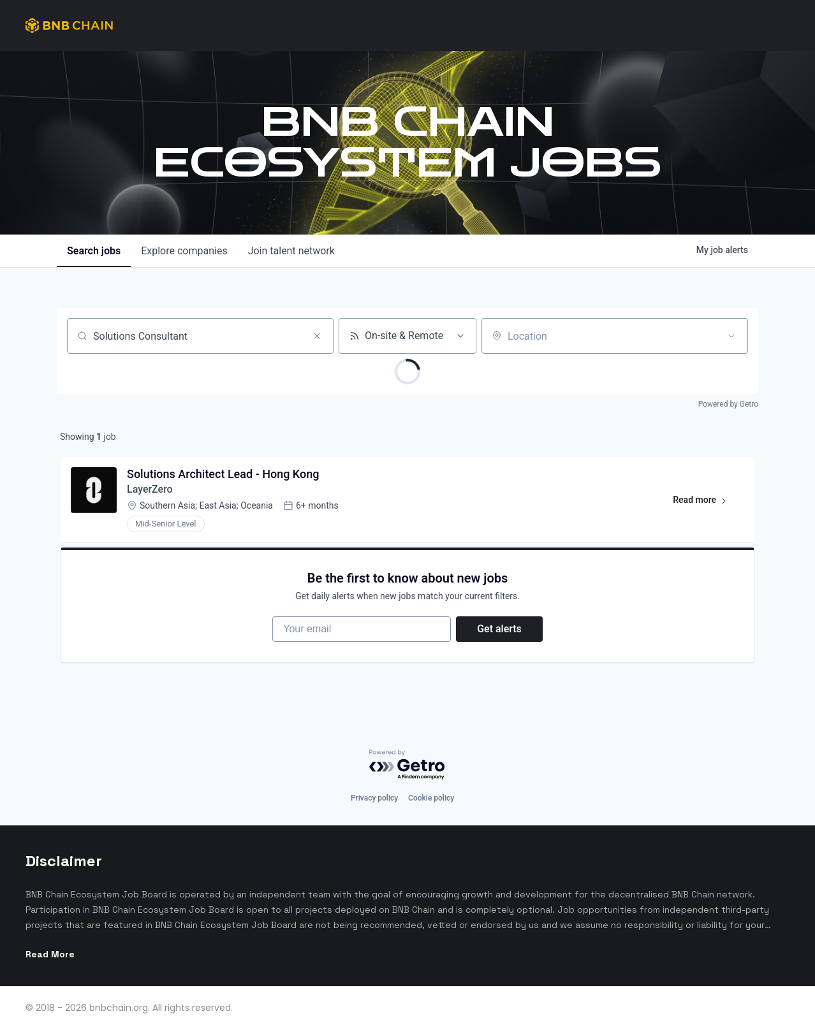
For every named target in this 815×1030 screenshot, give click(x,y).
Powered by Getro (728, 404)
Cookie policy (431, 798)
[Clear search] (317, 336)
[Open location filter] (731, 336)
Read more (705, 502)
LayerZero (150, 489)
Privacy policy (374, 798)
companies (184, 251)
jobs (94, 251)
